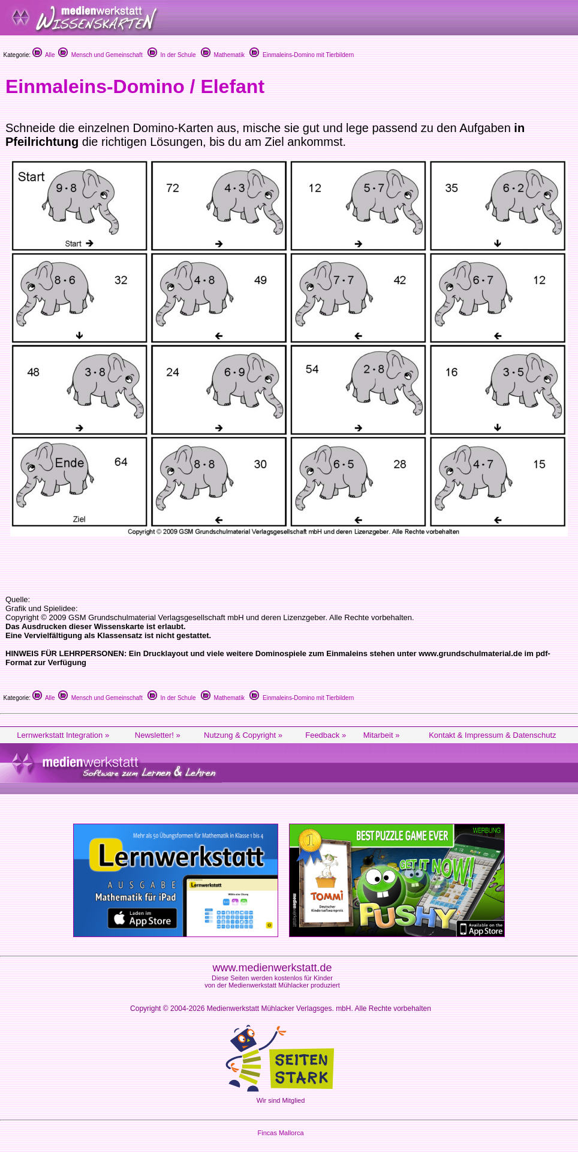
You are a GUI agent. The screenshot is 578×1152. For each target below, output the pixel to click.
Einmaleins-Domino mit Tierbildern (301, 55)
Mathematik (223, 55)
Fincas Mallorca (280, 1132)
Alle (43, 55)
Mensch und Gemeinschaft (100, 55)
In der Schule (171, 55)
